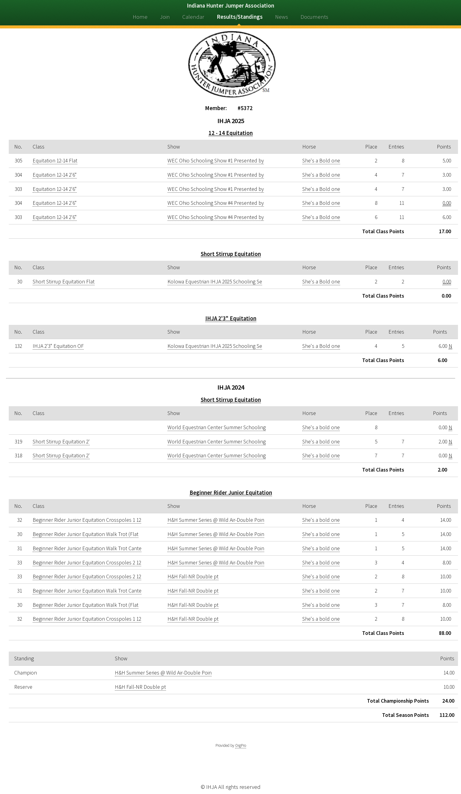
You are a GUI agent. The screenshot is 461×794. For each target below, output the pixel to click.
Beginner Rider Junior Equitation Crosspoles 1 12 (87, 520)
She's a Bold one (321, 160)
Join (165, 16)
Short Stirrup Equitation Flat (64, 281)
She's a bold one (321, 427)
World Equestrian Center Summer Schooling (216, 427)
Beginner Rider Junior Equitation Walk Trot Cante (87, 548)
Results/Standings (240, 16)
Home (140, 16)
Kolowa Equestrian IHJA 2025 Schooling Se (214, 281)
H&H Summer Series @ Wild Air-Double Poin (215, 520)
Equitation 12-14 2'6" (55, 175)
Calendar (193, 16)
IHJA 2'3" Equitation (230, 318)
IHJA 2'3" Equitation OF (58, 346)
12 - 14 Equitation (231, 132)
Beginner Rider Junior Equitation (231, 492)
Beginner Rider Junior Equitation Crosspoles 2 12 (87, 562)
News (281, 16)
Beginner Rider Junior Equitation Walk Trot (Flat (85, 534)
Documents (314, 16)
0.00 (447, 203)
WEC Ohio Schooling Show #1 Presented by (215, 160)
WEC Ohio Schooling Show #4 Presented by (215, 203)
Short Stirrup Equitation (231, 253)
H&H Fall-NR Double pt (193, 576)
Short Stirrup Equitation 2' (61, 441)
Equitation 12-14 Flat (55, 160)
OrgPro (240, 745)
